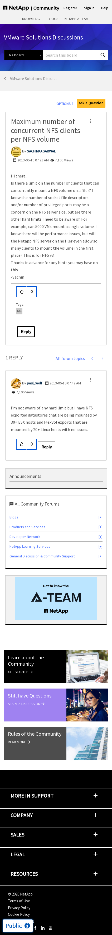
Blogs (53, 18)
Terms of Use (19, 900)
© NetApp (20, 894)
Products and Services (27, 527)
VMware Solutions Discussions (33, 78)
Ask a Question (91, 103)
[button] (90, 121)
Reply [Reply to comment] (46, 446)
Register (70, 8)
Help (104, 8)
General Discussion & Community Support (42, 556)
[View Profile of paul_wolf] (34, 383)
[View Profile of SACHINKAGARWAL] (41, 151)
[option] (56, 598)
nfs (19, 311)
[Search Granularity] (23, 55)
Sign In (89, 8)
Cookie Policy (19, 914)
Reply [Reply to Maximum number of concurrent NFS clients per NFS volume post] (26, 331)
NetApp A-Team (77, 18)
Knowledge (32, 18)
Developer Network (24, 536)
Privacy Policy (19, 907)
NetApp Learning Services (29, 546)
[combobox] (75, 55)
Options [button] (63, 103)
